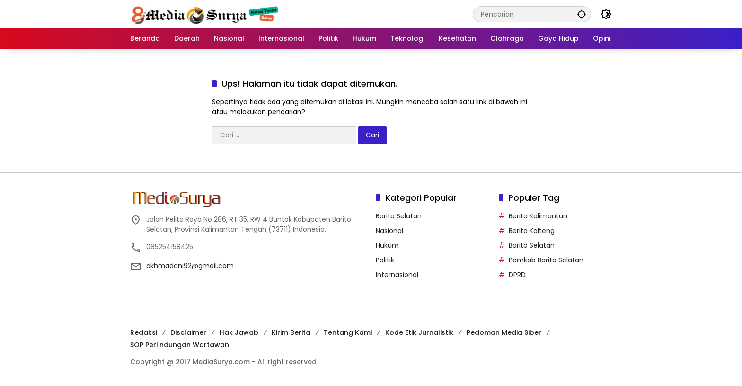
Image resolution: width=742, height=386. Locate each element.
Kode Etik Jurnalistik (419, 332)
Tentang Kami (348, 332)
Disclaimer (188, 332)
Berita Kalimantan (538, 216)
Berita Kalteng (532, 230)
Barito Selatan (399, 216)
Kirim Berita (291, 332)
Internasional (397, 274)
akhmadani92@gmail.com (190, 265)
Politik (385, 260)
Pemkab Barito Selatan (546, 260)
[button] (581, 14)
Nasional (389, 230)
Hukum (387, 245)
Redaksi (143, 332)
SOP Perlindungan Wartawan (179, 345)
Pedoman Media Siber (504, 332)
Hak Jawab (239, 332)
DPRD (517, 274)
